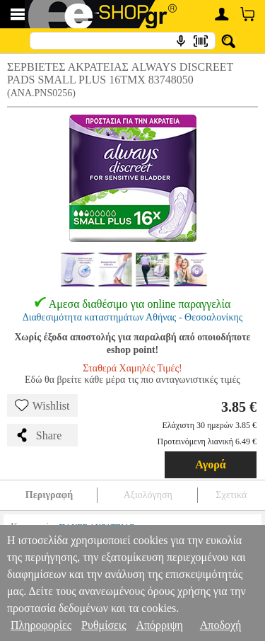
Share (38, 435)
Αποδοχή (221, 625)
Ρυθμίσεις (103, 625)
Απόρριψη (159, 625)
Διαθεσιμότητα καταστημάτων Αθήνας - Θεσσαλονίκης (133, 317)
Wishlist (42, 405)
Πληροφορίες (41, 625)
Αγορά (210, 464)
